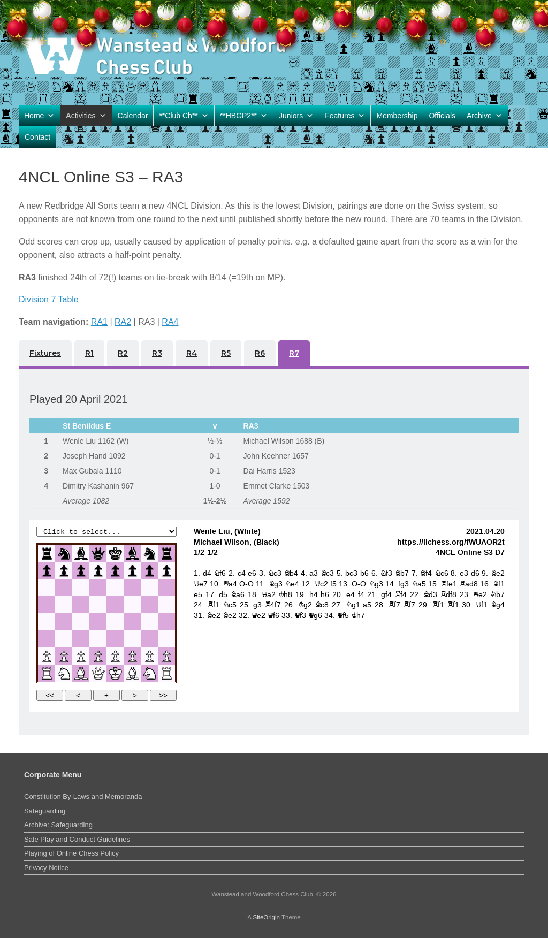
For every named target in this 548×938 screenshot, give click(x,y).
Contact (37, 137)
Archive (485, 115)
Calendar (133, 115)
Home (39, 115)
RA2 (123, 321)
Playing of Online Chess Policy (71, 853)
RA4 (170, 321)
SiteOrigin (266, 917)
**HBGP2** (244, 115)
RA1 (99, 321)
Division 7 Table (49, 299)
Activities (86, 115)
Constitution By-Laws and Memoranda (83, 796)
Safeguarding (44, 811)
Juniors (296, 115)
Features (345, 115)
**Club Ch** (183, 115)
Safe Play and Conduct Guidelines (77, 839)
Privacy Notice (46, 868)
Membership (396, 115)
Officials (442, 115)
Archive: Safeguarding (58, 825)
